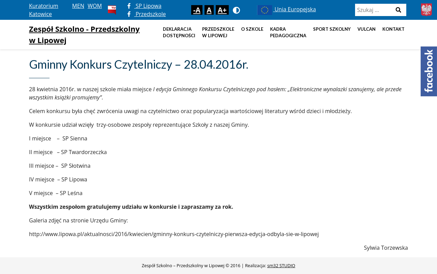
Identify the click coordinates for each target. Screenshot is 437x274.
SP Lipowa (144, 6)
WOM (95, 6)
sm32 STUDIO (281, 265)
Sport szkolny (332, 29)
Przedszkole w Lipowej (218, 32)
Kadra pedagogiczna (288, 32)
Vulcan (366, 29)
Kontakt (393, 29)
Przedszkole (146, 14)
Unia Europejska (286, 9)
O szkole (252, 29)
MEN (78, 6)
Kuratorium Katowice (43, 10)
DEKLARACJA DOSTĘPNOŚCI (179, 32)
